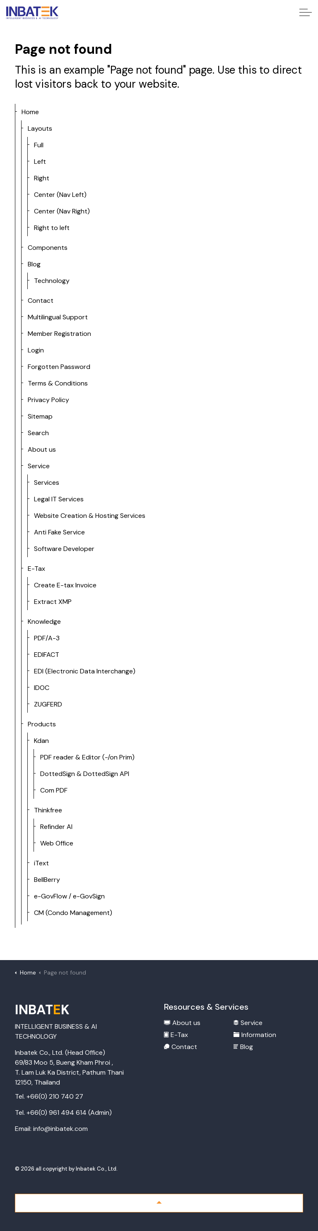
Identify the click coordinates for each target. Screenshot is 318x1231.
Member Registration (59, 333)
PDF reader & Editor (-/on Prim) (87, 757)
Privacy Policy (48, 399)
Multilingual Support (58, 317)
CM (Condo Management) (73, 912)
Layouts (40, 128)
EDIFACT (46, 654)
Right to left (52, 227)
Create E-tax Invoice (65, 585)
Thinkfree (48, 810)
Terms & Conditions (58, 383)
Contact (40, 300)
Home (30, 112)
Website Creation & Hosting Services (89, 515)
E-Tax (36, 568)
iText (41, 863)
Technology (52, 280)
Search (38, 433)
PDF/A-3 (47, 638)
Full (38, 145)
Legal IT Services (59, 499)
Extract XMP (53, 601)
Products (42, 724)
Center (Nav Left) (60, 194)
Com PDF (53, 790)
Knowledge (44, 621)
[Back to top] (159, 1203)
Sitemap (40, 416)
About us (42, 449)
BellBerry (47, 879)
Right (41, 178)
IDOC (41, 687)
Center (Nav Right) (62, 211)
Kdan (41, 740)
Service (39, 466)
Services (46, 482)
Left (40, 161)
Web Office (56, 843)
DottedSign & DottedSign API (84, 773)
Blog (34, 264)
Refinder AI (56, 826)
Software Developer (64, 548)
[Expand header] (305, 12)
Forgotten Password (59, 366)
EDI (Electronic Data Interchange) (84, 671)
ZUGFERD (48, 704)
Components (47, 247)
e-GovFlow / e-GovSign (69, 896)
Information (255, 1034)
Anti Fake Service (59, 532)
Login (36, 350)
